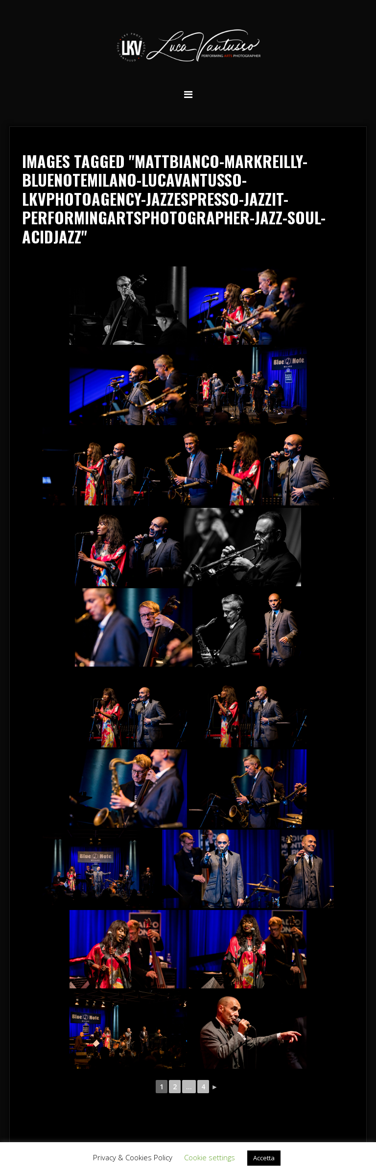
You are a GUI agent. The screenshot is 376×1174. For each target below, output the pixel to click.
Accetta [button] (264, 1157)
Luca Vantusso (188, 47)
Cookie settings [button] (209, 1157)
